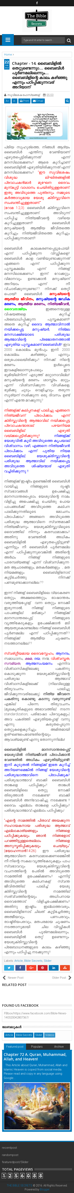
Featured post (14, 1046)
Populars (37, 1046)
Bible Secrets (33, 961)
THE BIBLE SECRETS (19, 1185)
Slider (48, 961)
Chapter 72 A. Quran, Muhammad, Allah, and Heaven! (35, 1057)
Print (24, 100)
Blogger (45, 1189)
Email (38, 100)
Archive (59, 1046)
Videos (49, 1035)
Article (18, 961)
